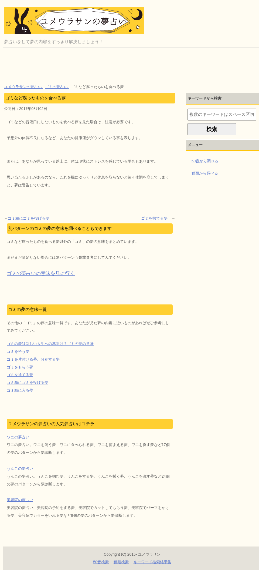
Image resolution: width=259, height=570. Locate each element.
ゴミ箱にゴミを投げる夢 (28, 218)
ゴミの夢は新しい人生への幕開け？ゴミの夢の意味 (50, 343)
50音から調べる (205, 161)
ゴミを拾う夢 (18, 351)
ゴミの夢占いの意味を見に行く (41, 273)
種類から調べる (205, 173)
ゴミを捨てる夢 (154, 218)
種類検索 (121, 562)
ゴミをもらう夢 (20, 367)
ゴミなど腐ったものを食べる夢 (35, 98)
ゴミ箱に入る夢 (20, 390)
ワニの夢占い (18, 437)
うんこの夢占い (20, 468)
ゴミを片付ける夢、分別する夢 (33, 359)
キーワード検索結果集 (152, 562)
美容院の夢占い (20, 500)
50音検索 (101, 562)
